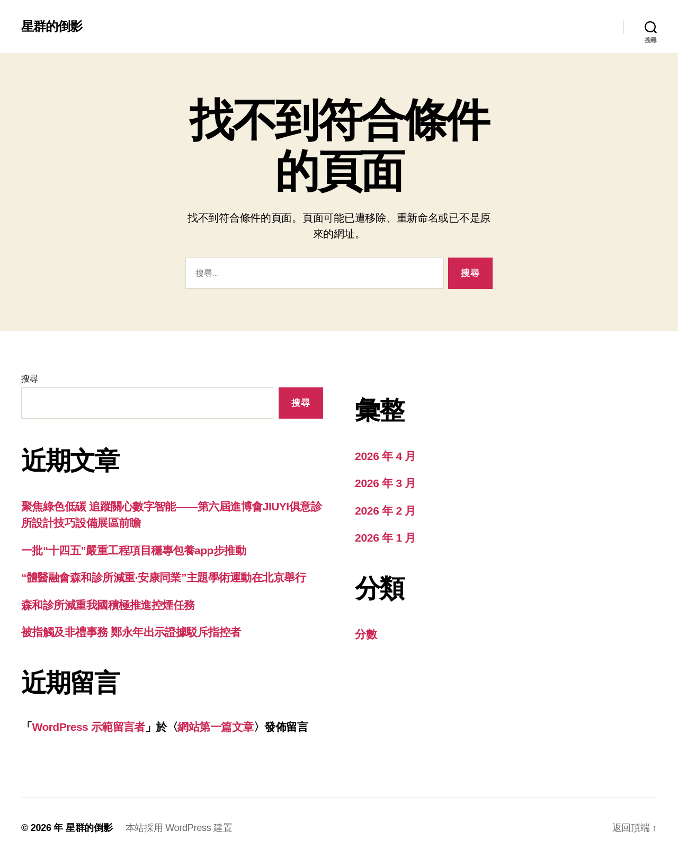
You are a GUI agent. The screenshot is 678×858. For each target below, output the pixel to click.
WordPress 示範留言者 (88, 727)
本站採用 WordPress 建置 (179, 827)
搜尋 (29, 378)
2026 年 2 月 (385, 511)
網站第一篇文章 (215, 727)
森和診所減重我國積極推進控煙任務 (108, 605)
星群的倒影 (51, 26)
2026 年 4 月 (385, 456)
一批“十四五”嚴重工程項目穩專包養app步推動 (133, 550)
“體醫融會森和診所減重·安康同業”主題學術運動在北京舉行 (163, 577)
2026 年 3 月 (385, 483)
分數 (366, 634)
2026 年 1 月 (385, 538)
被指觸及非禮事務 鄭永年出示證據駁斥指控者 (131, 632)
